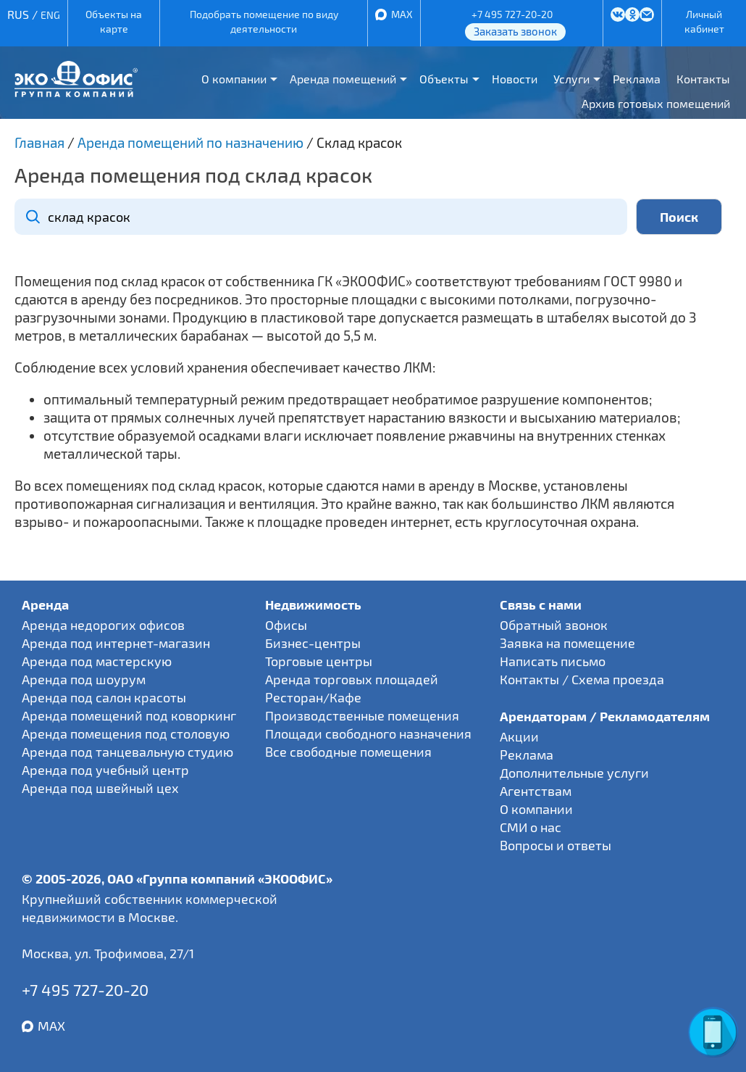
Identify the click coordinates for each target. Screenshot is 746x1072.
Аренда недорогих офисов (103, 625)
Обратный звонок (554, 625)
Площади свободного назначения (368, 733)
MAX (402, 14)
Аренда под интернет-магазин (116, 643)
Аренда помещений (343, 79)
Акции (519, 736)
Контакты (703, 79)
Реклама (637, 79)
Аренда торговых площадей (351, 679)
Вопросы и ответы (555, 845)
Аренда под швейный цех (100, 788)
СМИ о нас (530, 827)
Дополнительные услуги (574, 773)
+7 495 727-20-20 (512, 14)
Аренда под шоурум (84, 679)
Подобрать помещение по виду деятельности (264, 21)
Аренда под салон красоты (104, 697)
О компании (234, 79)
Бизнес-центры (313, 643)
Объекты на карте (113, 21)
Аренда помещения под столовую (126, 733)
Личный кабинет (704, 21)
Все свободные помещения (348, 752)
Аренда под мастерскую (97, 661)
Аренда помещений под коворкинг (129, 715)
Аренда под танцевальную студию (127, 752)
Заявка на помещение (567, 643)
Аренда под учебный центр (105, 770)
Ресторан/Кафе (313, 697)
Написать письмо (552, 661)
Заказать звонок (515, 31)
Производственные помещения (362, 715)
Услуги (571, 79)
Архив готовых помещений (656, 103)
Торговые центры (318, 661)
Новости (514, 79)
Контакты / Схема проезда (582, 679)
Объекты (444, 79)
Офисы (286, 625)
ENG (50, 15)
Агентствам (535, 791)
